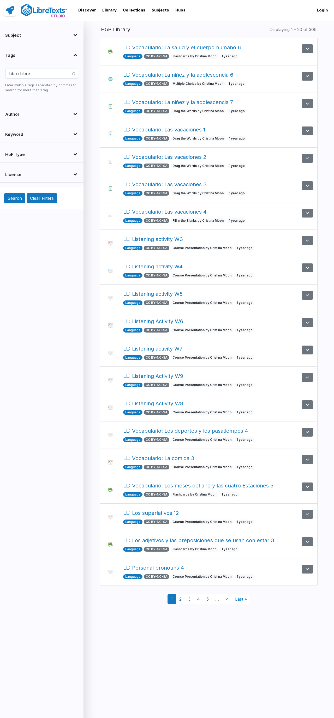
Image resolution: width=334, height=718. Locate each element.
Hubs (180, 10)
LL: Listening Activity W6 (153, 321)
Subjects (160, 10)
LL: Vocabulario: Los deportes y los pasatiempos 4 (185, 431)
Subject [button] (13, 35)
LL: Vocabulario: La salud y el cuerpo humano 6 (182, 47)
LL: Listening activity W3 (153, 239)
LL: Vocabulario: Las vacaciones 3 (165, 184)
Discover (87, 10)
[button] (307, 48)
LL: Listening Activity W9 (153, 376)
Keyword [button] (14, 134)
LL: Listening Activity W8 (153, 403)
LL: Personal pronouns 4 (153, 568)
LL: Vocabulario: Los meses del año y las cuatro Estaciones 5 (198, 485)
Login (322, 10)
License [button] (13, 174)
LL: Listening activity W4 (153, 266)
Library (109, 10)
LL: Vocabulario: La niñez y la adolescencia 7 (178, 102)
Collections (134, 10)
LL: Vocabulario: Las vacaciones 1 (164, 129)
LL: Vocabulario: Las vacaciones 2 (164, 157)
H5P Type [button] (15, 154)
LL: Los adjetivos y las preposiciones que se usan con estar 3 (198, 540)
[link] (10, 10)
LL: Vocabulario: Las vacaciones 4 (165, 212)
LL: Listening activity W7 (152, 349)
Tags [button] (10, 55)
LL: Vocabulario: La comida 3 (158, 458)
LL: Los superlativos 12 (151, 513)
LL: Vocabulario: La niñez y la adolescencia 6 (178, 75)
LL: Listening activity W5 (153, 294)
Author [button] (12, 114)
